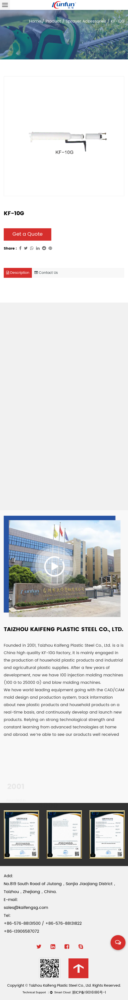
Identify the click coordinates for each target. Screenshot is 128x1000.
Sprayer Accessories (86, 21)
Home (35, 21)
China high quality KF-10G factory (37, 653)
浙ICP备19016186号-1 (89, 992)
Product (53, 21)
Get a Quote (27, 234)
